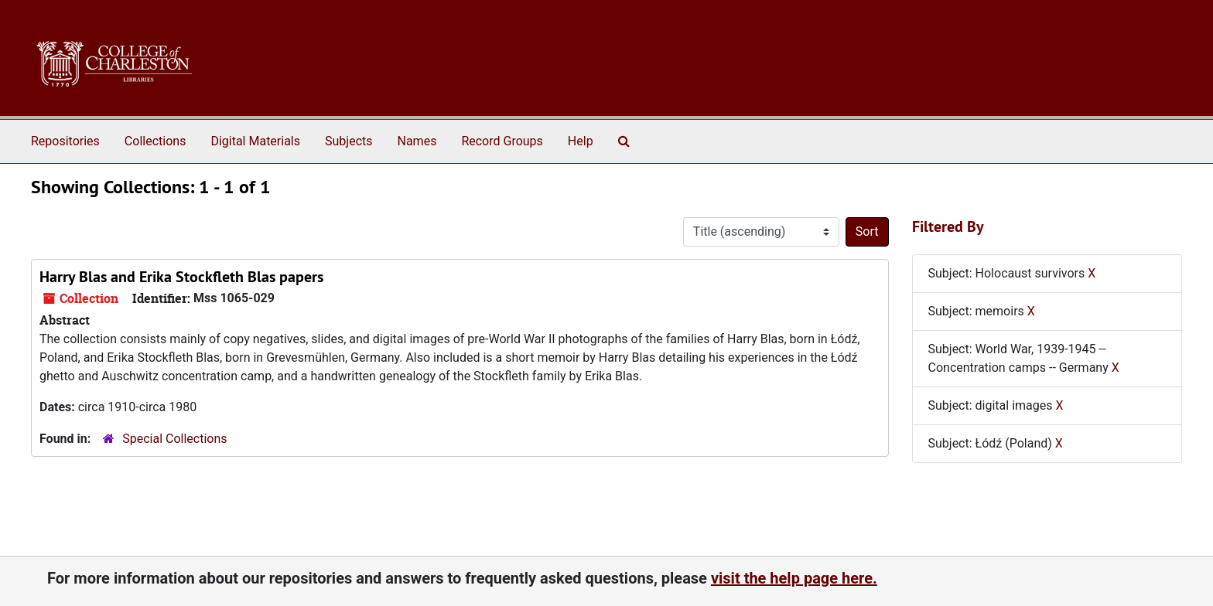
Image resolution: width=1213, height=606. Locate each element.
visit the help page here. (794, 578)
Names (417, 141)
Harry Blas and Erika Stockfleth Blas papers (181, 277)
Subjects (348, 141)
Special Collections (174, 438)
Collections (155, 141)
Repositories (65, 141)
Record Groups (501, 141)
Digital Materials (255, 141)
